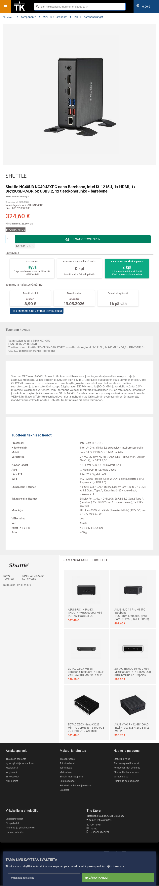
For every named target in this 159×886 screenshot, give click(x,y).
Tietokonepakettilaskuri (127, 763)
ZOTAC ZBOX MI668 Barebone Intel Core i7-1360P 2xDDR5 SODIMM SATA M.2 (86, 672)
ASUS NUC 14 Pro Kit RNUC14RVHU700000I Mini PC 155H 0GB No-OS (85, 612)
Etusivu (7, 17)
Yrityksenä (12, 772)
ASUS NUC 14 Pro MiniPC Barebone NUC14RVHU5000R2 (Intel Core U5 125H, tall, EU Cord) (131, 614)
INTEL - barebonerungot (86, 16)
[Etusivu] (19, 11)
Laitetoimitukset (15, 819)
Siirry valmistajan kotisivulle (33, 577)
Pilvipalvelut (12, 823)
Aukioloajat (12, 781)
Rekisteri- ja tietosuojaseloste (76, 785)
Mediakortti (12, 767)
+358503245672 (98, 833)
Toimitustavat (67, 763)
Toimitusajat (67, 767)
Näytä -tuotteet (8, 577)
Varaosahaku (121, 776)
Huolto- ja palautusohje (126, 781)
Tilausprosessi (68, 758)
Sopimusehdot (68, 781)
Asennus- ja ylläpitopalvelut (21, 828)
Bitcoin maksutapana (72, 776)
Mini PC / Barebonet (53, 16)
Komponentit (26, 16)
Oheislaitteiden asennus (127, 772)
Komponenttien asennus (127, 767)
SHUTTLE (16, 176)
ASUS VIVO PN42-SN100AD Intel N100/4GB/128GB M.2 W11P (131, 727)
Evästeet (64, 790)
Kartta (92, 829)
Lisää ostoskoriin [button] (87, 239)
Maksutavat (66, 772)
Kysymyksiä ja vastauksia (20, 763)
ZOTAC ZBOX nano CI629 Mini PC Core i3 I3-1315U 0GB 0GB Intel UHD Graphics (86, 727)
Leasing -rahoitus (15, 832)
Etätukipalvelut (122, 758)
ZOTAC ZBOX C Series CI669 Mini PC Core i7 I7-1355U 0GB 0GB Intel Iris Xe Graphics (132, 672)
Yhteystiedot (13, 776)
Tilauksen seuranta (16, 758)
